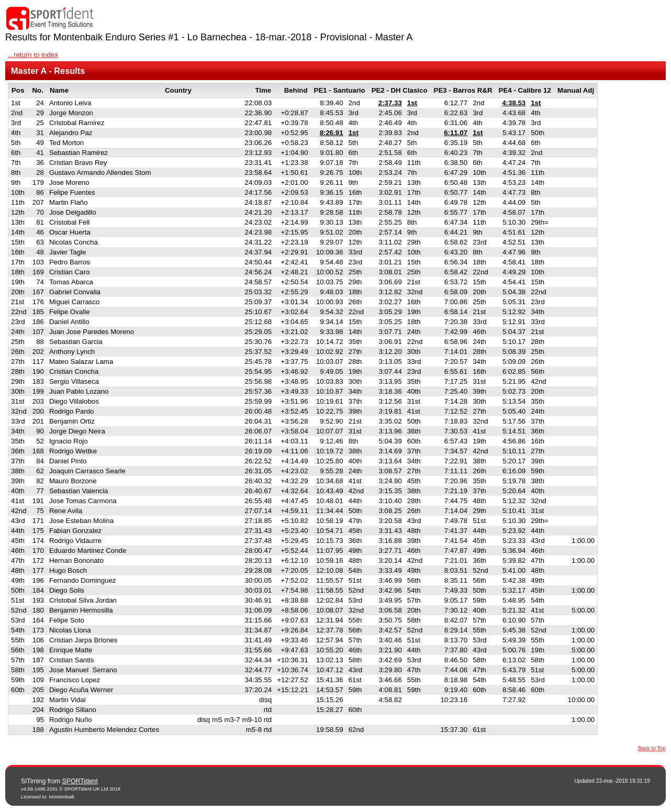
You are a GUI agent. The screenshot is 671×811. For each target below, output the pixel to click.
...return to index (33, 55)
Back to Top (652, 748)
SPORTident (80, 781)
